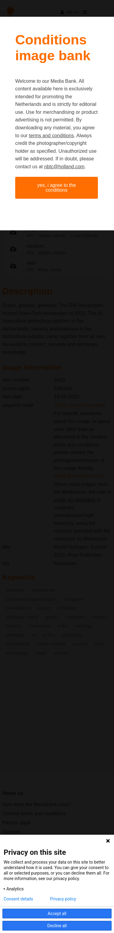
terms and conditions (51, 135)
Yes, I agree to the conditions (56, 188)
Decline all (57, 925)
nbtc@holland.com (64, 166)
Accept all (57, 913)
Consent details (18, 898)
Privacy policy (63, 898)
